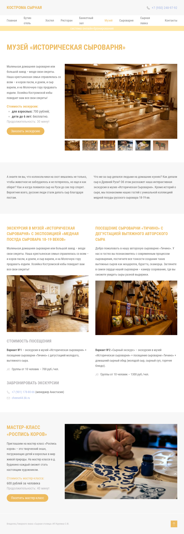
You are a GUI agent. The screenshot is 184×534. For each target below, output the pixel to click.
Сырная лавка (145, 20)
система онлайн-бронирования (92, 28)
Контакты (171, 20)
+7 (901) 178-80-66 (23, 392)
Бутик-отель (28, 20)
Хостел (49, 20)
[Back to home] (24, 7)
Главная (12, 20)
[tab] (72, 145)
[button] (174, 524)
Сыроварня (126, 20)
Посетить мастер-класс (27, 498)
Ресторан (66, 20)
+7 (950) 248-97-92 (164, 8)
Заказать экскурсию (25, 131)
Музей (109, 20)
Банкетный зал (86, 20)
